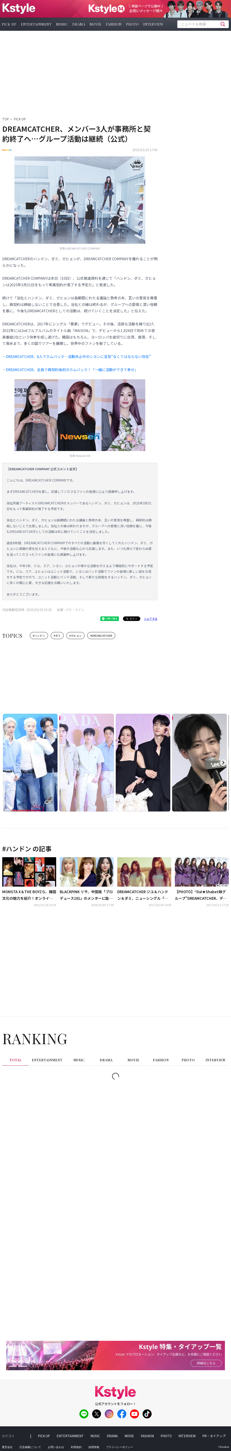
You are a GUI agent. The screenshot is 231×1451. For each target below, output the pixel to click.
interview (153, 24)
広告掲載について (30, 1447)
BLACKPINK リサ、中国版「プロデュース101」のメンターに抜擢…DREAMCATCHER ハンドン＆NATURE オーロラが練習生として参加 (86, 895)
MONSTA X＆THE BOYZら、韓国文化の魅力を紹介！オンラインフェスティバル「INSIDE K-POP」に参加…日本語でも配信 (29, 895)
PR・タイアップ (214, 1436)
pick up (44, 1436)
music (62, 24)
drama (78, 24)
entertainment (36, 24)
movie (96, 24)
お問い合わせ (56, 1447)
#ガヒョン (75, 635)
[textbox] (203, 24)
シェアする (150, 618)
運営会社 (7, 1447)
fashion (114, 24)
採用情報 (93, 1447)
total (15, 1060)
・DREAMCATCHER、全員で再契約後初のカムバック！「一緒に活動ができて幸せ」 (70, 369)
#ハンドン (39, 635)
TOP (5, 119)
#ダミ (57, 635)
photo (132, 24)
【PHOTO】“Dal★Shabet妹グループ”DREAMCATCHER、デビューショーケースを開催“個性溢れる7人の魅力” (201, 895)
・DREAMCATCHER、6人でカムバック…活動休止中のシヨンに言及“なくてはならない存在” (76, 356)
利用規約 (76, 1447)
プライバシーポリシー (119, 1447)
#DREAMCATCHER (101, 635)
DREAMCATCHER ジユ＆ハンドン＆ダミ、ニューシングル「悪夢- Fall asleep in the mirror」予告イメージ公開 (142, 895)
